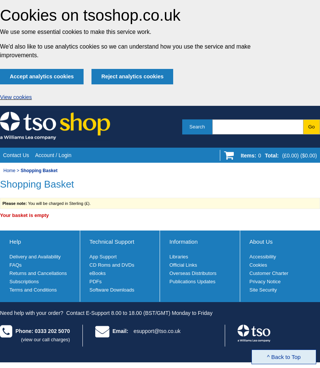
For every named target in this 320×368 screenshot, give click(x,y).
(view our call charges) (45, 339)
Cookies (258, 265)
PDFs (96, 281)
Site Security (263, 290)
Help (15, 241)
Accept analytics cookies (42, 76)
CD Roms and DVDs (112, 265)
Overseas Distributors (192, 273)
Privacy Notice (265, 281)
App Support (103, 257)
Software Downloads (112, 290)
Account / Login (53, 155)
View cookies (16, 97)
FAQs (15, 265)
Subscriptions (24, 281)
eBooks (98, 273)
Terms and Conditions (33, 290)
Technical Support (112, 241)
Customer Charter (269, 273)
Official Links (183, 265)
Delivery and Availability (35, 257)
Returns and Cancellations (38, 273)
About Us (261, 241)
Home (9, 170)
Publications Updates (192, 281)
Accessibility (263, 257)
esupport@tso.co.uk (157, 331)
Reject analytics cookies (132, 76)
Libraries (178, 257)
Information (183, 241)
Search (197, 127)
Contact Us (16, 155)
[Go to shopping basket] (277, 157)
